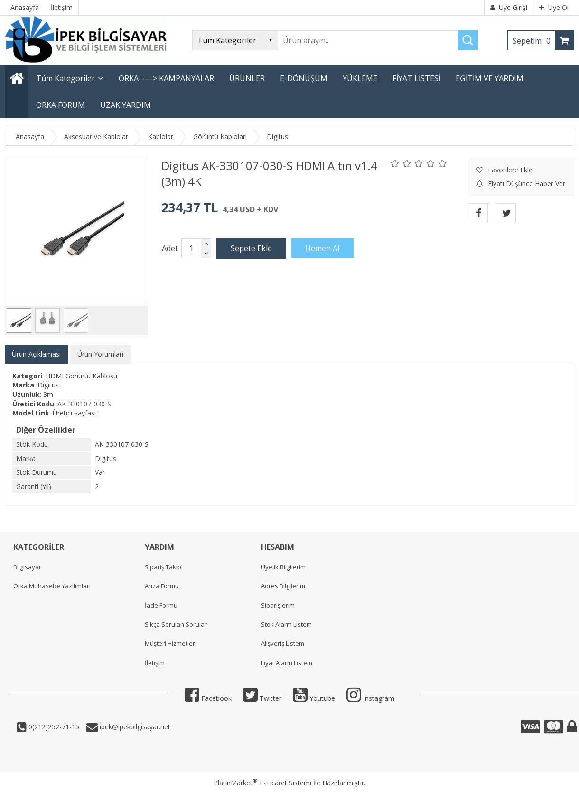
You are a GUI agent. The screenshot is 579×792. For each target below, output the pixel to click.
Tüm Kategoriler (65, 78)
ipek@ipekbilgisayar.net (134, 726)
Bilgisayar (27, 567)
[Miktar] (191, 248)
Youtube (314, 698)
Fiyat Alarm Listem (286, 663)
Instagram (370, 698)
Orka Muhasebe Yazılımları (52, 586)
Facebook (208, 698)
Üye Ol (554, 7)
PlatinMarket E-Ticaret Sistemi (262, 782)
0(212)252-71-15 (53, 726)
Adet (170, 248)
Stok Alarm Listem (286, 624)
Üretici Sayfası (74, 412)
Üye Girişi (508, 7)
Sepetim (534, 41)
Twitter (262, 698)
